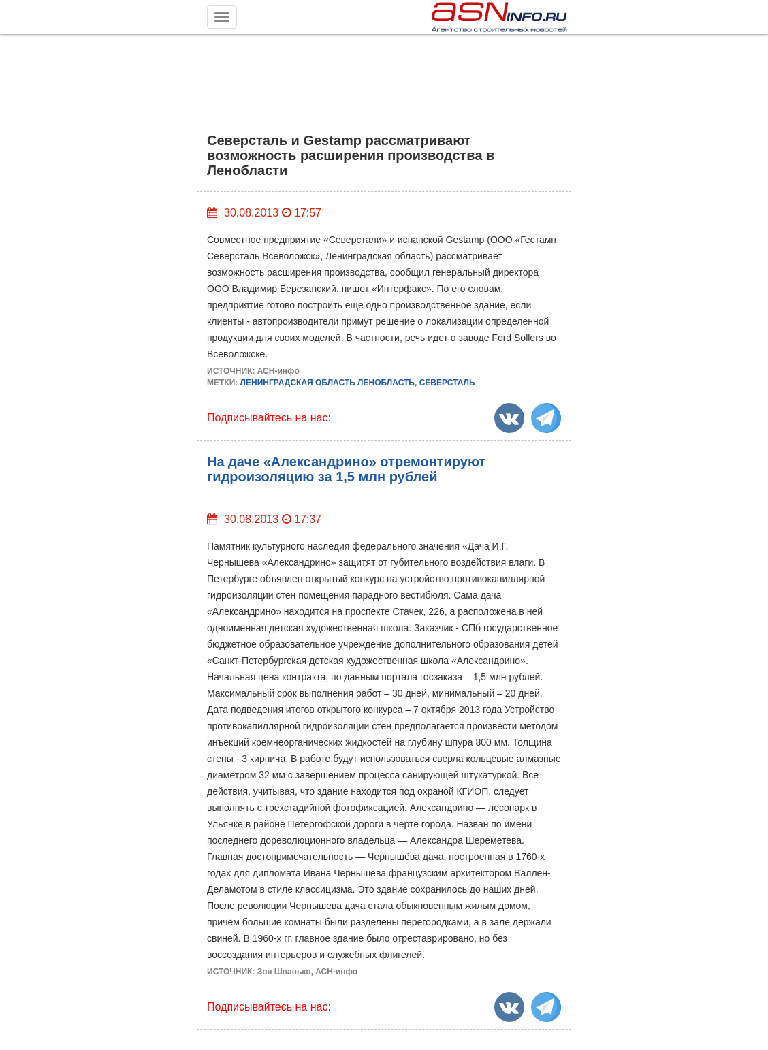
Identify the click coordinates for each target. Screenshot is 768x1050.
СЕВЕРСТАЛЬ (447, 382)
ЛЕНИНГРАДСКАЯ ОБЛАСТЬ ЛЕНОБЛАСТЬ (327, 382)
